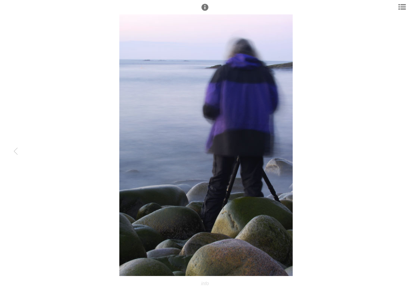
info (205, 283)
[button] (205, 11)
